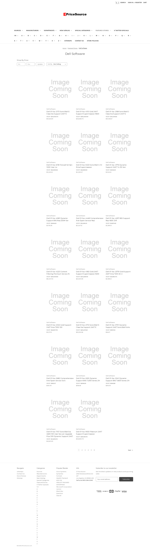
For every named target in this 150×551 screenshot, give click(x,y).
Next (130, 450)
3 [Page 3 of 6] (85, 450)
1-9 (16, 36)
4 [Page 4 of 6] (88, 450)
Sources (18, 30)
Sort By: (50, 64)
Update (40, 64)
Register (138, 2)
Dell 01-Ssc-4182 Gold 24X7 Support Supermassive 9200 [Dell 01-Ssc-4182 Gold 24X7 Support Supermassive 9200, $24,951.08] (87, 273)
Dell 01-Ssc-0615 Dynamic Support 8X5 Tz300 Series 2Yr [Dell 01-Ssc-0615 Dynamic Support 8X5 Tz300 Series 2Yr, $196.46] (88, 379)
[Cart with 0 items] (145, 2)
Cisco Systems (61, 471)
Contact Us (79, 41)
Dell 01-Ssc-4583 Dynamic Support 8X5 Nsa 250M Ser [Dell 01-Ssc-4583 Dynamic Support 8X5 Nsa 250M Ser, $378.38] (57, 219)
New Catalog (66, 30)
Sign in (130, 2)
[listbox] (60, 64)
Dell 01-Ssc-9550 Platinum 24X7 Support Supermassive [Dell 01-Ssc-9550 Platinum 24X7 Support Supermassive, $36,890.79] (89, 433)
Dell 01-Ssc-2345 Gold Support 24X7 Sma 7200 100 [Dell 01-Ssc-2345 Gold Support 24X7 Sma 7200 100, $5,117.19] (58, 326)
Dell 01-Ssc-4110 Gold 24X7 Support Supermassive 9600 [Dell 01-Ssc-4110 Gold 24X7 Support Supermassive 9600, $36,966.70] (87, 113)
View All (58, 496)
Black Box (59, 491)
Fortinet (59, 476)
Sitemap (19, 478)
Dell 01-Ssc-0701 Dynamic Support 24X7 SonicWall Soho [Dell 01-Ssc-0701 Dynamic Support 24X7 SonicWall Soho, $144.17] (118, 326)
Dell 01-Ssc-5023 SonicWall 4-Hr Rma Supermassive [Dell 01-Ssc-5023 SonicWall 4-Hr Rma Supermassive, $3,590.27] (89, 166)
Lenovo (58, 489)
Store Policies (93, 41)
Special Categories (83, 30)
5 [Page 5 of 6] (91, 450)
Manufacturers (33, 30)
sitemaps (68, 41)
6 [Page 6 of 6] (94, 450)
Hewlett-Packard (62, 478)
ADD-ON (59, 480)
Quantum (59, 493)
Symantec (59, 474)
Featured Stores (103, 30)
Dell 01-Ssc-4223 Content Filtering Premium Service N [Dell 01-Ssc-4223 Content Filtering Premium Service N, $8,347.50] (57, 273)
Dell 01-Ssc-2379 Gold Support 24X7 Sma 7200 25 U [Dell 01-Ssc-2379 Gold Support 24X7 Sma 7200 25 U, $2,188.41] (118, 273)
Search (123, 2)
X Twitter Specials (121, 30)
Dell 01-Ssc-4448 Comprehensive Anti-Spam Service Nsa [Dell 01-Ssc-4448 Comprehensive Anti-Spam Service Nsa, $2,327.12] (89, 219)
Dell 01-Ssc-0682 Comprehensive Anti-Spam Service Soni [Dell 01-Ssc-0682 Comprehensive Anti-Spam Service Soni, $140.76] (60, 379)
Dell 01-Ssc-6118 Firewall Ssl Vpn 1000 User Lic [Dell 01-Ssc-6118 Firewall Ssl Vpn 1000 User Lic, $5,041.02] (59, 166)
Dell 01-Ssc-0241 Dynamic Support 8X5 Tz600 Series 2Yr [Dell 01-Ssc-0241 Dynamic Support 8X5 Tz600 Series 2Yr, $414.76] (118, 379)
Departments (50, 30)
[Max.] (30, 64)
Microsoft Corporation (64, 487)
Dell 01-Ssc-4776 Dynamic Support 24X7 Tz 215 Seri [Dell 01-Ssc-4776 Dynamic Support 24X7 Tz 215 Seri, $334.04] (116, 166)
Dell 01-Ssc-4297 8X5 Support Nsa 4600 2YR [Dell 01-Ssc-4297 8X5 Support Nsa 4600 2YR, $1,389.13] (118, 219)
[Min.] (21, 64)
